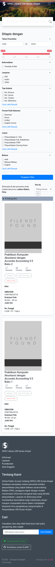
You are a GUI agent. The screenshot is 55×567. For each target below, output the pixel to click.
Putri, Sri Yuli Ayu (24, 276)
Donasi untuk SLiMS (15, 541)
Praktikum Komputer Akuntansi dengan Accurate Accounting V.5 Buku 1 (19, 377)
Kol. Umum (9, 95)
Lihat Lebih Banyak (9, 104)
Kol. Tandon (9, 98)
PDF (6, 77)
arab (6, 159)
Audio (7, 79)
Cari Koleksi (45, 532)
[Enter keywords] (21, 531)
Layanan (6, 460)
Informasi (6, 457)
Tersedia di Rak (11, 66)
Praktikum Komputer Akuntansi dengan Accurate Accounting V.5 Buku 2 (19, 259)
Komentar (9, 269)
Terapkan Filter (27, 177)
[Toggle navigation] (49, 3)
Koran (7, 117)
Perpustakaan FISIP (12, 142)
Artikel (7, 120)
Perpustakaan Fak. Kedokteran (17, 140)
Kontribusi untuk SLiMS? (16, 547)
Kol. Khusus (9, 92)
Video (7, 82)
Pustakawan (7, 463)
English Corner (10, 123)
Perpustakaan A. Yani (13, 137)
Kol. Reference (10, 101)
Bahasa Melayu (11, 162)
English (7, 165)
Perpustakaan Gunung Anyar (16, 145)
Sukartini (10, 276)
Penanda (19, 270)
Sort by (38, 185)
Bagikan (28, 269)
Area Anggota (8, 467)
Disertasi (8, 115)
